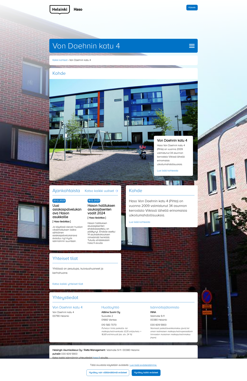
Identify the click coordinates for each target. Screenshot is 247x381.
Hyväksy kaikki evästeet (146, 373)
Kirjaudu (191, 7)
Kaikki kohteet (59, 60)
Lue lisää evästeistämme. (143, 365)
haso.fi (96, 358)
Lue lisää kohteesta (167, 171)
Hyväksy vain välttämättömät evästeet (108, 373)
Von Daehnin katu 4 (86, 46)
